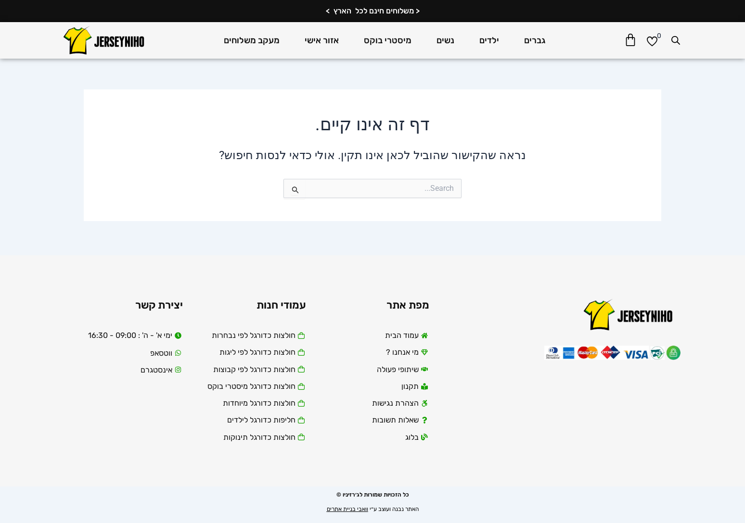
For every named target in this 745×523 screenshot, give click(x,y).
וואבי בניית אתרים (347, 509)
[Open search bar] (676, 40)
